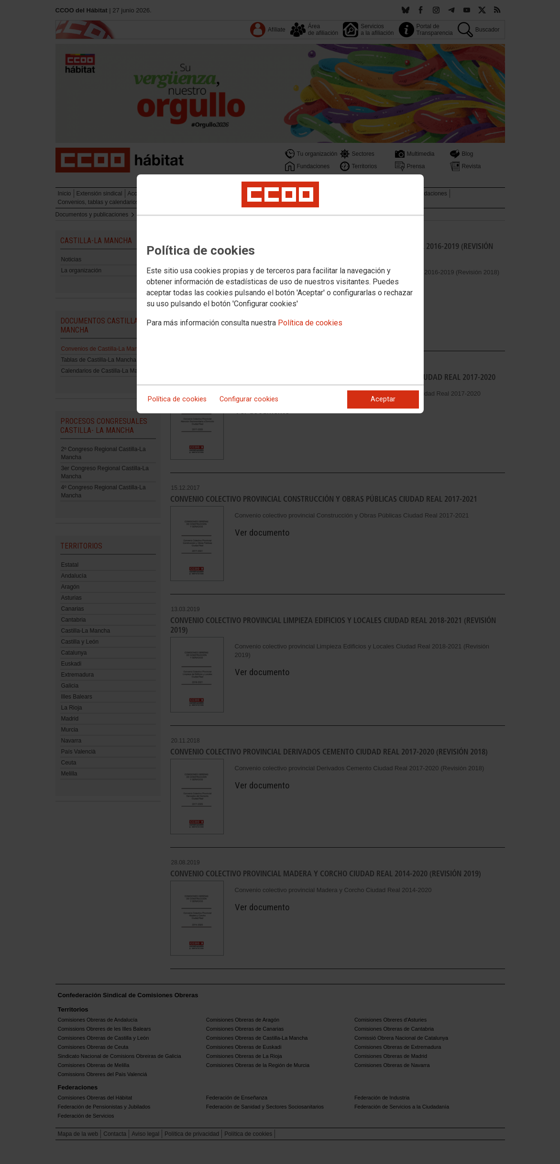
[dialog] (280, 293)
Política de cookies (310, 322)
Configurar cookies (249, 399)
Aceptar (383, 399)
